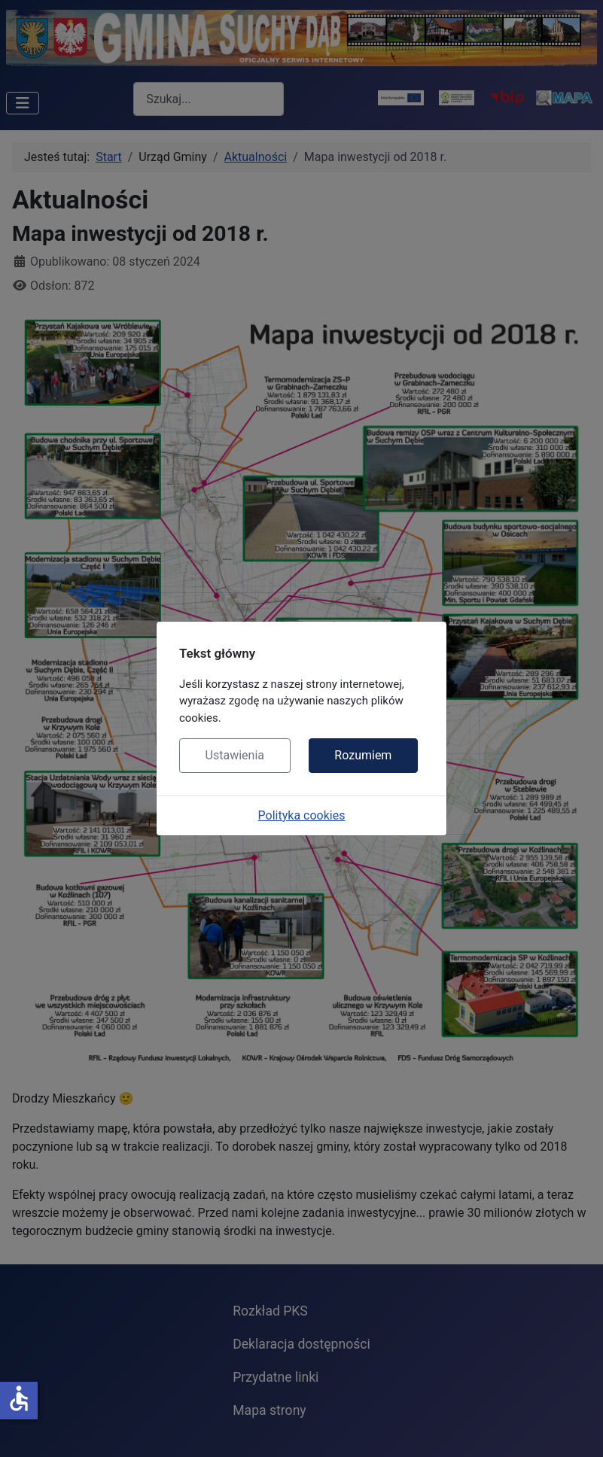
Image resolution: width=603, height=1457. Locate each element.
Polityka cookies (302, 815)
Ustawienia (235, 755)
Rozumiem (362, 755)
